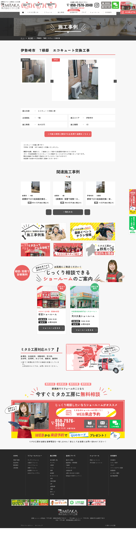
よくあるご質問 (114, 485)
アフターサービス (71, 480)
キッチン (52, 474)
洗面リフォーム (32, 480)
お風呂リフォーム (33, 474)
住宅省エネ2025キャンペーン (74, 488)
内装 (51, 501)
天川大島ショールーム (96, 474)
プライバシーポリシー (27, 537)
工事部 (68, 477)
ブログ (112, 477)
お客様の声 (69, 482)
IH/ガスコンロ (54, 488)
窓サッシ (52, 504)
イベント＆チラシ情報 (116, 480)
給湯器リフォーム (33, 482)
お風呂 (52, 477)
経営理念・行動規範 (71, 474)
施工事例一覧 (54, 472)
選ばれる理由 (69, 472)
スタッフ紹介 (114, 474)
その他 (52, 506)
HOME (15, 468)
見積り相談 (16, 472)
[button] (52, 81)
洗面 (51, 482)
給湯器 (52, 485)
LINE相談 (15, 480)
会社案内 (112, 472)
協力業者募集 (114, 488)
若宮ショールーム (95, 472)
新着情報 (112, 482)
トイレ (52, 480)
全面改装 (52, 498)
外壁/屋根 (53, 493)
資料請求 (15, 477)
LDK (51, 496)
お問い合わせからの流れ (73, 485)
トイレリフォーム (33, 477)
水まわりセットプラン (34, 485)
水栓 (51, 490)
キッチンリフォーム (33, 472)
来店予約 (15, 474)
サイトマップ (38, 537)
